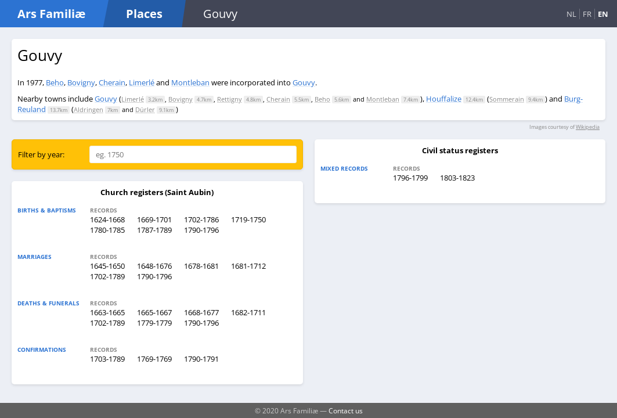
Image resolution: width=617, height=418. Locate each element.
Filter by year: (41, 154)
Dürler (145, 109)
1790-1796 (201, 230)
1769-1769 (154, 359)
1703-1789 (107, 359)
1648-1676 (154, 266)
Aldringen (88, 109)
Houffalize (443, 98)
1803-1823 (457, 177)
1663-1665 (107, 312)
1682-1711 (248, 312)
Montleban (190, 82)
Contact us (346, 410)
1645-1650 (107, 266)
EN (603, 14)
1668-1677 (201, 312)
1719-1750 (248, 219)
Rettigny (229, 99)
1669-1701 (154, 219)
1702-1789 (107, 276)
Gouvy (304, 82)
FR (587, 14)
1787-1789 (154, 230)
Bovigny (81, 82)
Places (144, 13)
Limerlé (141, 82)
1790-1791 (201, 359)
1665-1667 (154, 312)
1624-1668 (107, 219)
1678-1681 (201, 266)
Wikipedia (588, 127)
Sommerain (506, 99)
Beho (55, 82)
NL (571, 14)
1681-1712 (248, 266)
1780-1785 (107, 230)
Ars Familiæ (51, 13)
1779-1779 (154, 323)
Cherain (112, 82)
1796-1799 (410, 177)
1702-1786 (201, 219)
